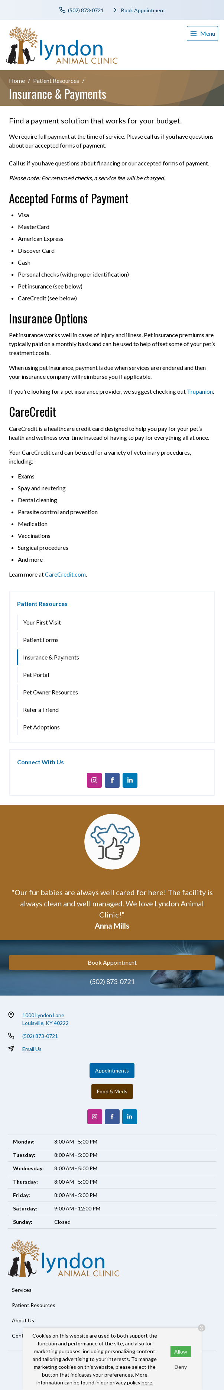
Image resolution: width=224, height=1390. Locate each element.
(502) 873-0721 (112, 981)
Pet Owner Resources (50, 692)
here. (147, 1382)
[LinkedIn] (130, 780)
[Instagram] (94, 780)
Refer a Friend (41, 709)
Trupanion (200, 391)
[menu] (202, 33)
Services (22, 1290)
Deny (181, 1367)
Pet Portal (36, 674)
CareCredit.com (65, 574)
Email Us (32, 1049)
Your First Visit (42, 622)
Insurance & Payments (51, 657)
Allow (180, 1351)
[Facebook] (112, 780)
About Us (23, 1320)
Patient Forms (41, 639)
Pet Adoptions (41, 727)
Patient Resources (56, 80)
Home (17, 80)
